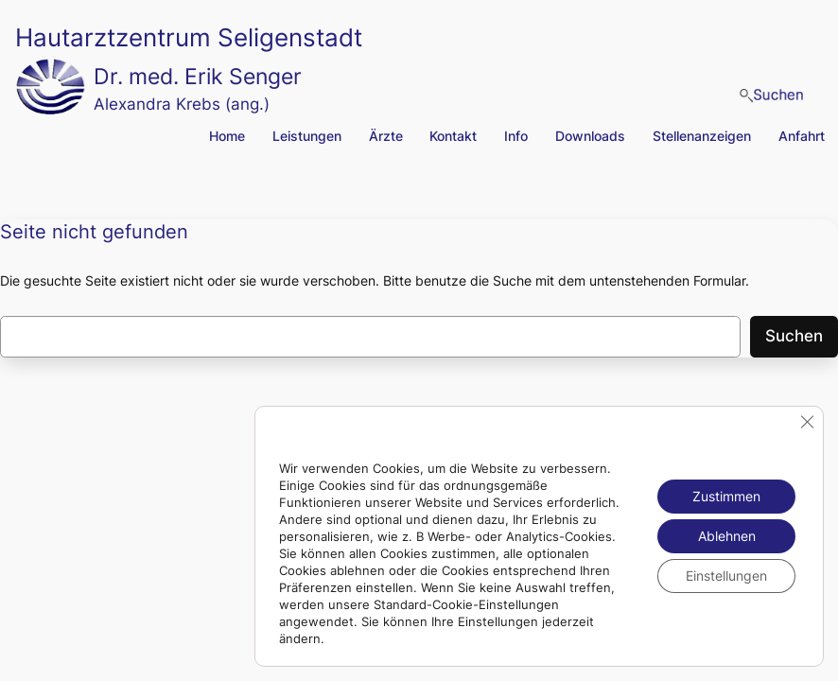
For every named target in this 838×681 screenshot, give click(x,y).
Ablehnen (727, 536)
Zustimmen (726, 496)
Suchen (794, 335)
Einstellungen (726, 576)
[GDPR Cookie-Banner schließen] (807, 422)
